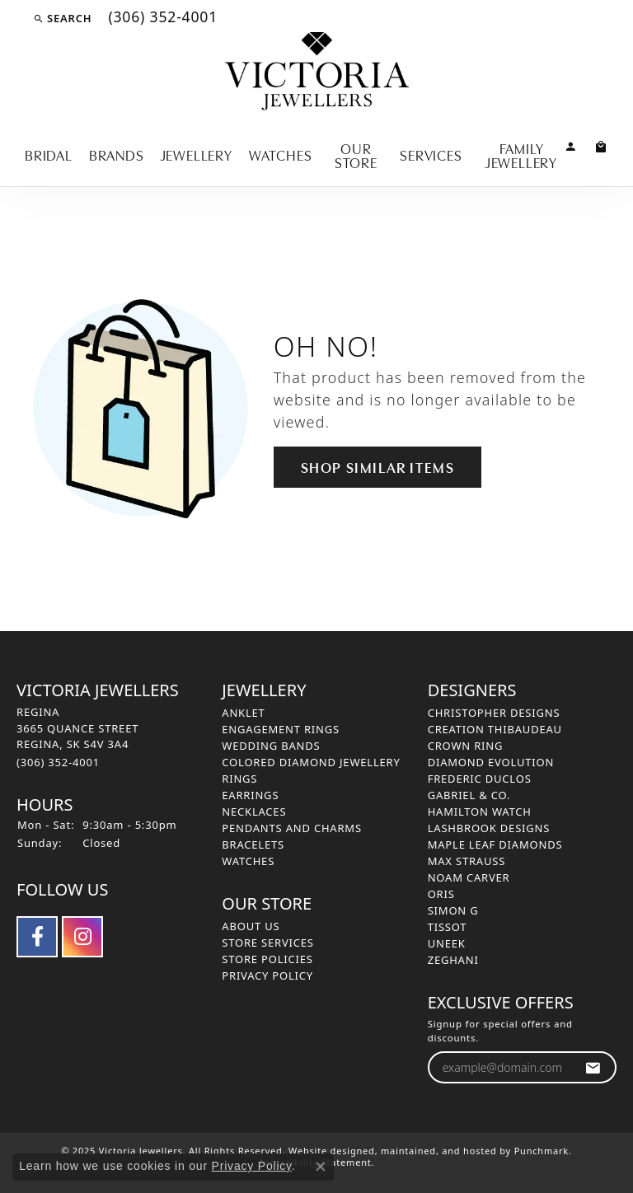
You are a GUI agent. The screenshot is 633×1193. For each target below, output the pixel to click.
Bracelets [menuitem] (253, 844)
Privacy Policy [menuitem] (267, 975)
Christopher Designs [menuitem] (494, 712)
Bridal (49, 154)
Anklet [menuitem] (243, 712)
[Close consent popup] (321, 1167)
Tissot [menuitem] (447, 926)
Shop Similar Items (378, 466)
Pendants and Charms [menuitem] (292, 828)
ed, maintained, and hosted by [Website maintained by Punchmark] (438, 1150)
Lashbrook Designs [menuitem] (489, 828)
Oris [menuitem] (441, 894)
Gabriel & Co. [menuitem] (469, 795)
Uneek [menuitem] (447, 943)
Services (431, 154)
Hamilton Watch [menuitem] (480, 811)
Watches (280, 154)
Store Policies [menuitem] (267, 959)
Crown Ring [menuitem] (466, 745)
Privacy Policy (252, 1165)
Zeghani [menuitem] (453, 959)
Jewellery (196, 154)
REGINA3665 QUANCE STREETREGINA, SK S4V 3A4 (77, 737)
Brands (116, 154)
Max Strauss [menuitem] (466, 861)
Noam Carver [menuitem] (469, 877)
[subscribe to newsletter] (593, 1067)
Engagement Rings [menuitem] (281, 729)
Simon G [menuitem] (453, 910)
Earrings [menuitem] (250, 795)
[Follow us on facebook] (37, 936)
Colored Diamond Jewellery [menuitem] (311, 762)
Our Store (356, 155)
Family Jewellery (521, 155)
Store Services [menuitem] (267, 942)
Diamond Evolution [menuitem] (491, 762)
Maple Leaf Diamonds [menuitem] (495, 844)
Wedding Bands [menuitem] (271, 745)
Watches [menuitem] (248, 861)
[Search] (62, 18)
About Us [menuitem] (250, 926)
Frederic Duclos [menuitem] (480, 778)
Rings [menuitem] (239, 778)
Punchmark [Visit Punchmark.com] (541, 1150)
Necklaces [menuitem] (254, 811)
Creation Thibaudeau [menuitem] (495, 729)
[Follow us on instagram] (82, 936)
